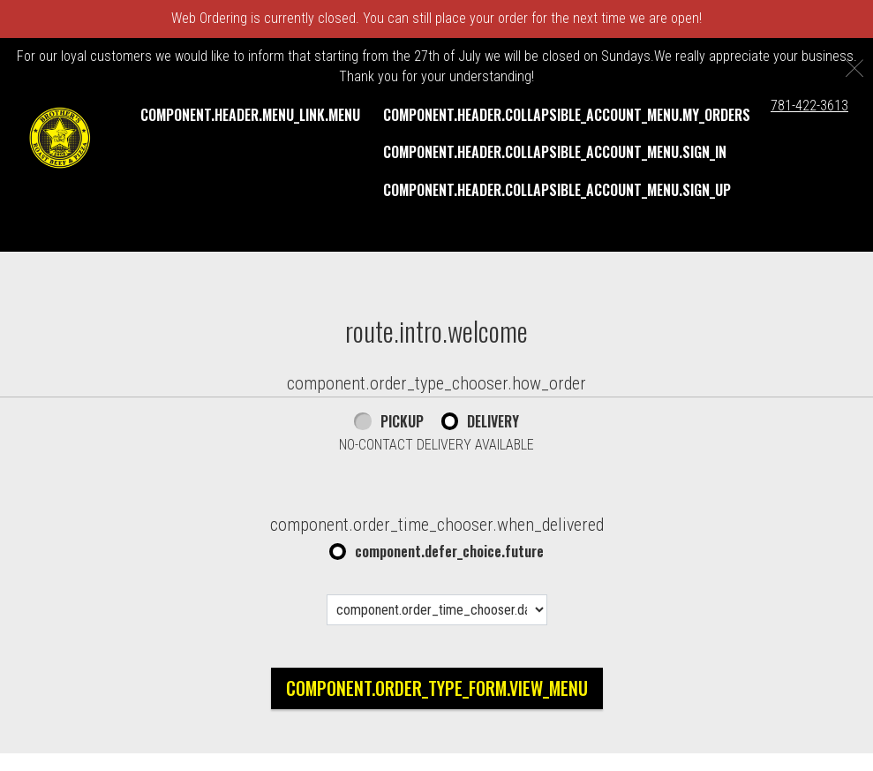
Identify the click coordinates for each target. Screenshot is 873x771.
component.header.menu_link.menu (250, 114)
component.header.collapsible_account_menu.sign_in (554, 152)
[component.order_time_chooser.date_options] (437, 609)
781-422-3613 (809, 105)
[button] (60, 138)
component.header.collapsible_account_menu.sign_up (557, 189)
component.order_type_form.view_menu (437, 688)
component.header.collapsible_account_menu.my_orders (566, 114)
